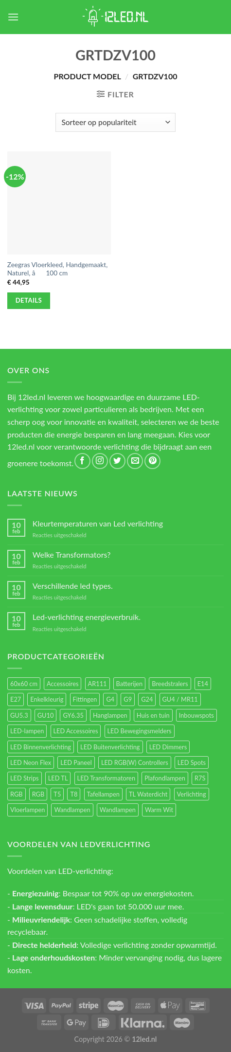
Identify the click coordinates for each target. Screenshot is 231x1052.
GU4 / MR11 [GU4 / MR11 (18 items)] (180, 699)
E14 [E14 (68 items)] (202, 684)
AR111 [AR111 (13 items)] (97, 684)
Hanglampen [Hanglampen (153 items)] (110, 715)
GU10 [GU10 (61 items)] (45, 715)
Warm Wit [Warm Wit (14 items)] (159, 810)
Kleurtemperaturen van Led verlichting (98, 523)
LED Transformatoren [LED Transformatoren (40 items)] (106, 778)
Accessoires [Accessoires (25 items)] (62, 684)
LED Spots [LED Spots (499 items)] (192, 762)
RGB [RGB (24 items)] (16, 794)
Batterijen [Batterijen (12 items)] (129, 684)
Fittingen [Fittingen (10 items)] (85, 699)
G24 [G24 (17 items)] (147, 699)
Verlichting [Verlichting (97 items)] (191, 794)
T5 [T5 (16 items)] (57, 794)
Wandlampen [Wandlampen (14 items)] (118, 810)
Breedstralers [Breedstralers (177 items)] (170, 684)
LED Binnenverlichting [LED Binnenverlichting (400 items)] (40, 747)
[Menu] (13, 17)
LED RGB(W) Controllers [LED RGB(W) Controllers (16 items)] (134, 762)
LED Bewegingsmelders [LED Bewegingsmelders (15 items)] (139, 731)
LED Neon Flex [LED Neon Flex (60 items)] (30, 762)
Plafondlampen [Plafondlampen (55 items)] (164, 778)
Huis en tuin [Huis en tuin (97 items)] (153, 715)
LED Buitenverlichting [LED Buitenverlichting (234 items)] (110, 747)
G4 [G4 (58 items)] (110, 699)
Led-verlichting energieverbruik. (87, 616)
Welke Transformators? (72, 554)
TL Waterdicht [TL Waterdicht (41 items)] (148, 794)
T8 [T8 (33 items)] (73, 794)
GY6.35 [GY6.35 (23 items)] (73, 715)
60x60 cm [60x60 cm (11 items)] (23, 684)
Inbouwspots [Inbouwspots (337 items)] (196, 715)
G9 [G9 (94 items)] (128, 699)
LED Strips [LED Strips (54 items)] (24, 778)
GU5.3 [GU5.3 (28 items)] (19, 715)
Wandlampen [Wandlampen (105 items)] (72, 810)
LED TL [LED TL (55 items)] (58, 778)
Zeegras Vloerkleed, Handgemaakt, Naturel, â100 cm (57, 269)
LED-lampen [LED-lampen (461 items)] (27, 731)
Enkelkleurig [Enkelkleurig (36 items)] (46, 699)
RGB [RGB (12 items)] (38, 794)
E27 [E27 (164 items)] (15, 699)
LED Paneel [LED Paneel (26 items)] (75, 762)
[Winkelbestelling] (115, 122)
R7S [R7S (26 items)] (200, 778)
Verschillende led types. (73, 585)
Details (29, 300)
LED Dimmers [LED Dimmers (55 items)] (168, 747)
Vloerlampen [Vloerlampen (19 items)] (27, 810)
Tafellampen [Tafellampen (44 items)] (103, 794)
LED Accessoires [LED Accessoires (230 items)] (75, 731)
